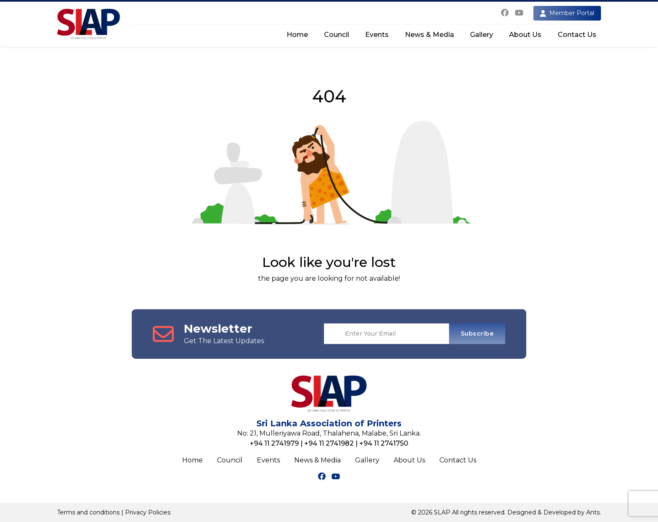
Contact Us (577, 35)
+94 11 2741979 (274, 443)
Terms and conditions (88, 512)
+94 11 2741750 (383, 443)
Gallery (481, 35)
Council (336, 35)
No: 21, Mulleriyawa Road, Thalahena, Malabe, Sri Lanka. (329, 433)
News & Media (429, 35)
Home (297, 35)
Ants (593, 512)
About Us (525, 35)
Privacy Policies (147, 512)
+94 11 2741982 (329, 443)
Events (377, 35)
